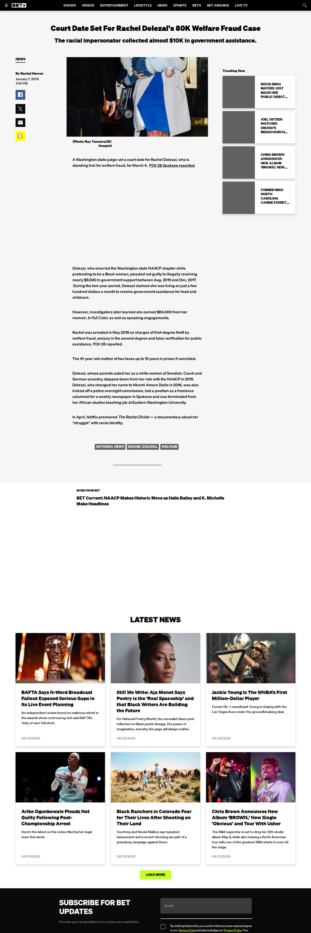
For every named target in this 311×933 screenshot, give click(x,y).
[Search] (305, 5)
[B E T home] (19, 7)
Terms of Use (187, 930)
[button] (20, 95)
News (21, 59)
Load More (155, 874)
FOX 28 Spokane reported (172, 165)
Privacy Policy (233, 930)
